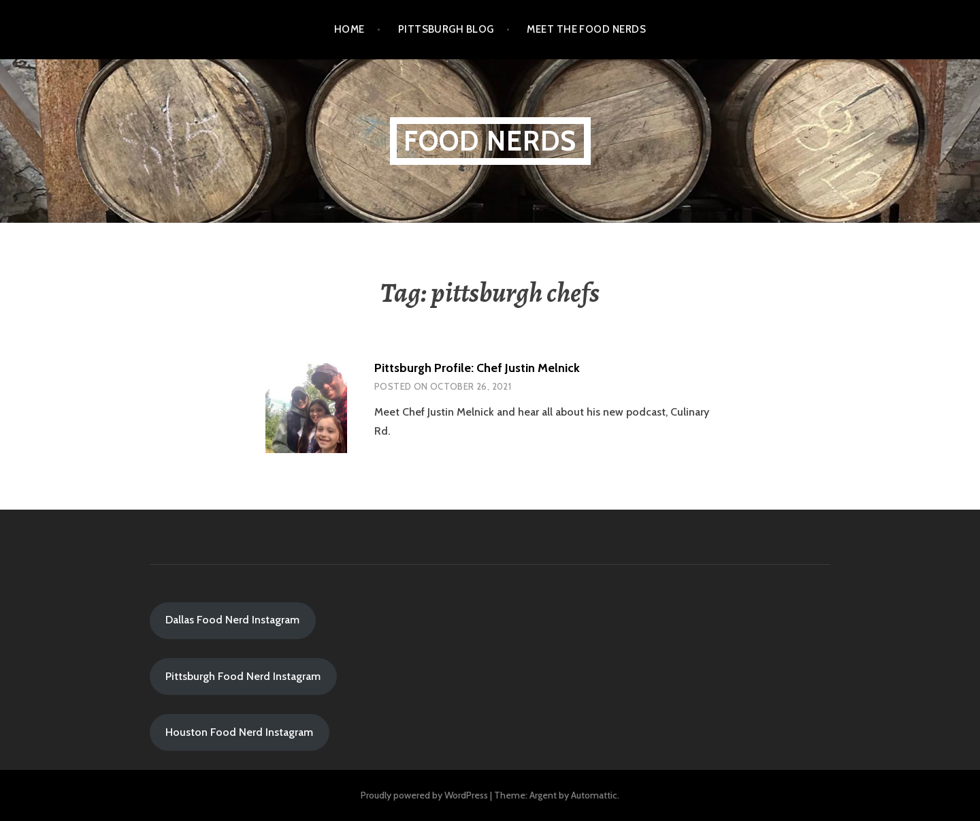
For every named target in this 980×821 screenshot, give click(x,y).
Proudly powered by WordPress (424, 795)
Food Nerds (490, 140)
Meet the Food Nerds (586, 29)
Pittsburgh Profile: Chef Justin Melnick (477, 367)
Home (349, 29)
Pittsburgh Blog (446, 29)
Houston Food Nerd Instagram (239, 732)
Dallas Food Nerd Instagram (232, 619)
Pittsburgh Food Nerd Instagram (243, 676)
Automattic (594, 795)
